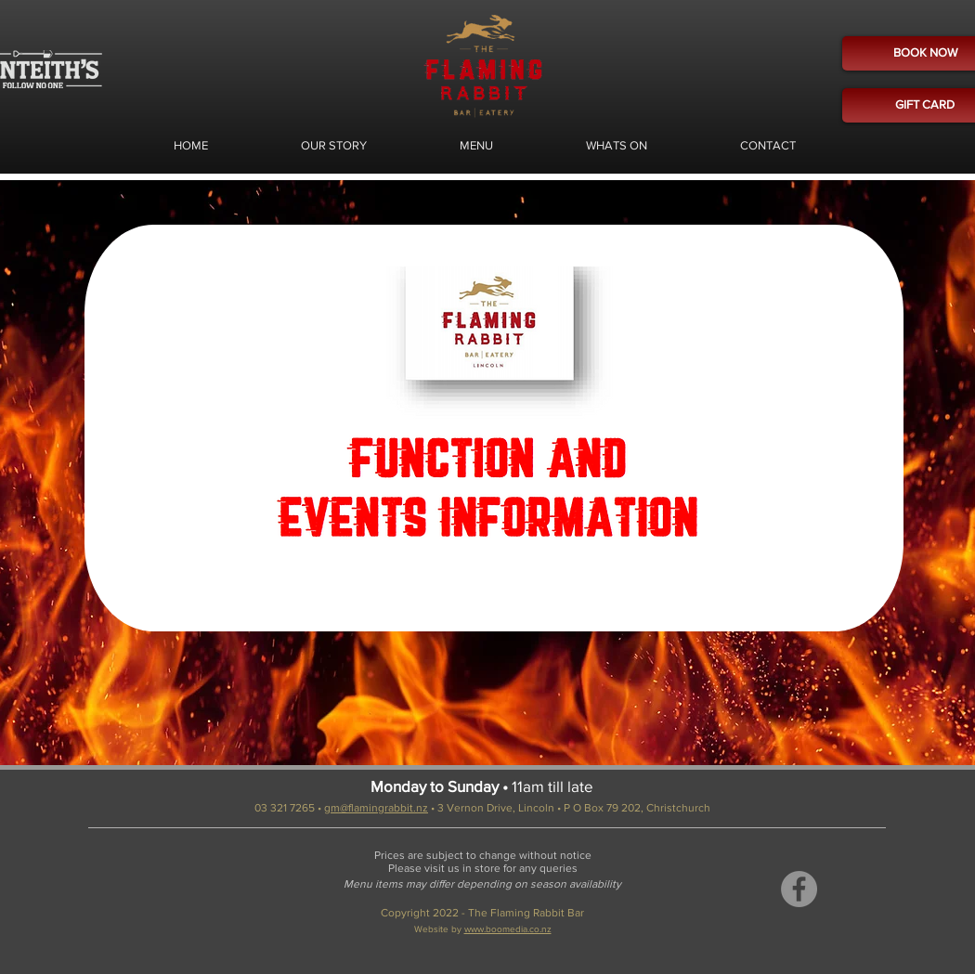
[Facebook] (799, 889)
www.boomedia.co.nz (508, 929)
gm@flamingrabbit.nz (376, 807)
